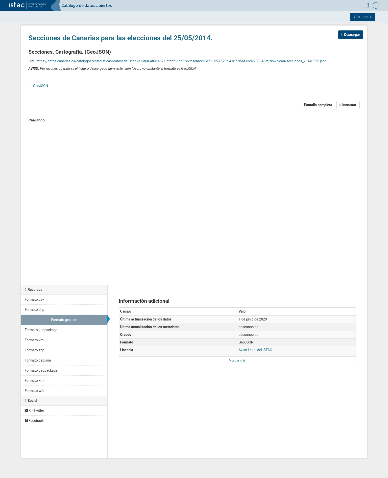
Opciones (363, 16)
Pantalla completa (316, 105)
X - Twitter (34, 410)
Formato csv (34, 299)
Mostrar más (237, 360)
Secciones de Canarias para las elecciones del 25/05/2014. (120, 38)
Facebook (34, 421)
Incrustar (348, 105)
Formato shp (34, 310)
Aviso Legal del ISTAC (255, 350)
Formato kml (34, 340)
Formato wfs (34, 391)
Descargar (350, 35)
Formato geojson (64, 320)
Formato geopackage (41, 330)
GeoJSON (39, 86)
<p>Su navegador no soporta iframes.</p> (194, 195)
